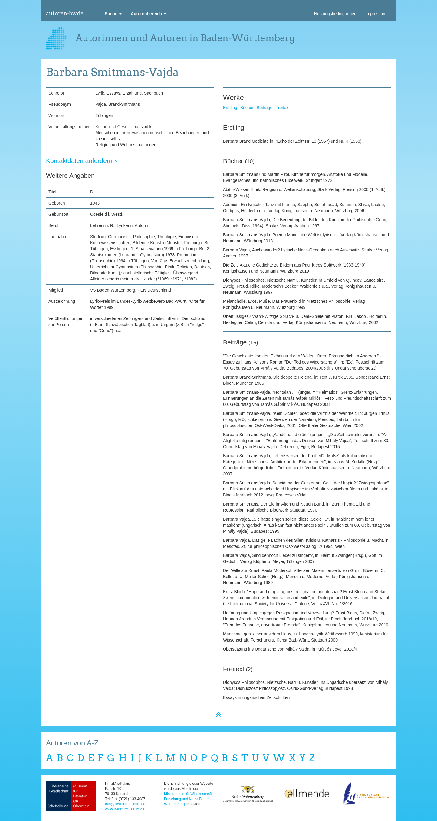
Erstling (230, 107)
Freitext (282, 107)
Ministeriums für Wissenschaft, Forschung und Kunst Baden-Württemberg (188, 799)
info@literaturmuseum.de (125, 804)
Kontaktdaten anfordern (82, 160)
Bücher (247, 107)
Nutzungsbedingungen (335, 13)
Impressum (376, 13)
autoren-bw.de (65, 13)
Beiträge (264, 107)
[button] (113, 13)
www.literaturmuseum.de (124, 809)
